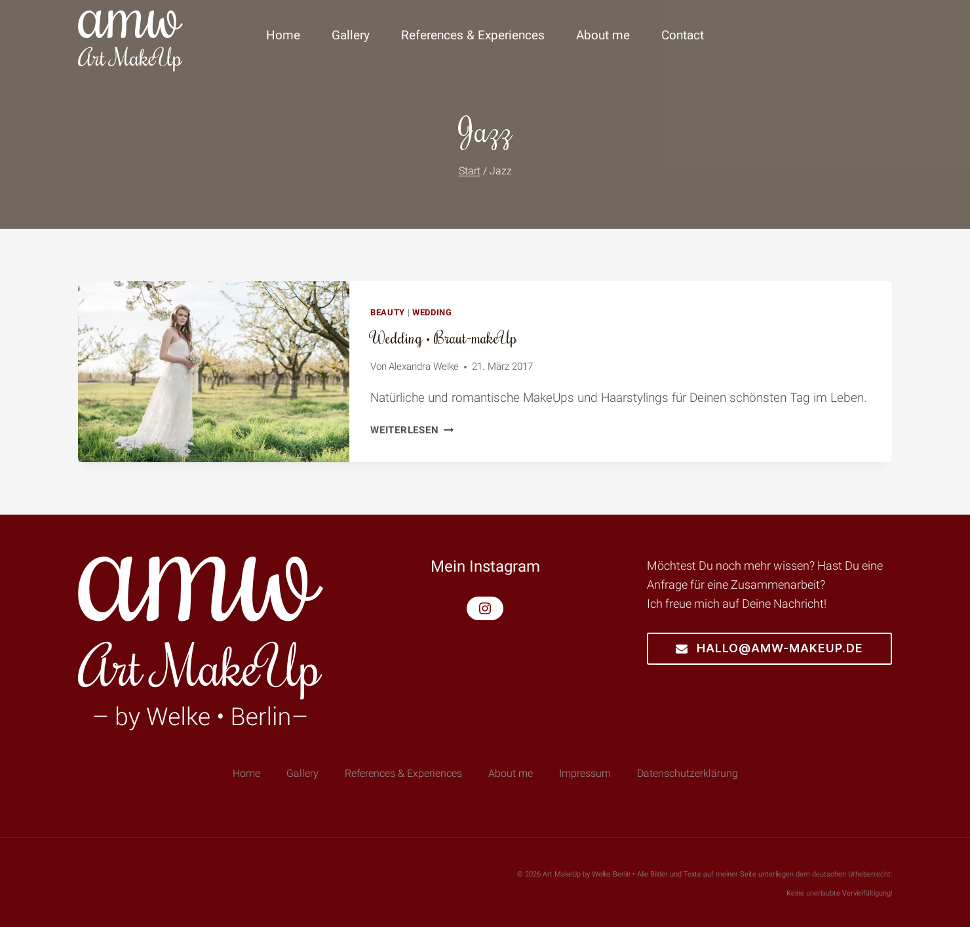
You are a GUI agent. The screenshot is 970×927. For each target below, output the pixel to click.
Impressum (585, 773)
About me (603, 35)
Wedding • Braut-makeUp (443, 337)
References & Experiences (473, 35)
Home (283, 35)
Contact (682, 35)
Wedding (432, 312)
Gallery (351, 35)
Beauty (387, 312)
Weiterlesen (412, 430)
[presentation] (213, 371)
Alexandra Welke (424, 366)
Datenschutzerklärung (687, 773)
